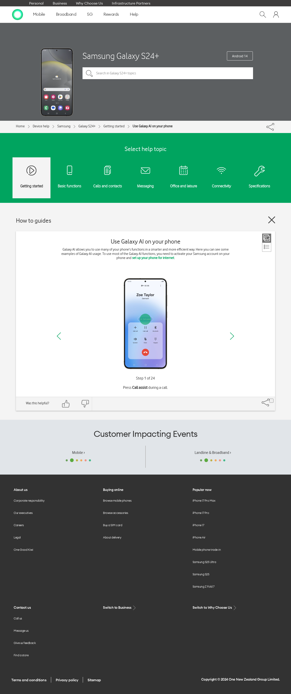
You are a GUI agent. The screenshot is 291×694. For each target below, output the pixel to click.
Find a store (21, 655)
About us (20, 490)
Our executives (23, 513)
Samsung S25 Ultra (204, 562)
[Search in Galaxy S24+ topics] (168, 73)
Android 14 (240, 56)
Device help (41, 126)
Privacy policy (67, 680)
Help (134, 14)
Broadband (66, 14)
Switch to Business (120, 607)
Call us (18, 618)
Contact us (22, 607)
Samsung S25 (201, 574)
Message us (21, 630)
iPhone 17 (198, 525)
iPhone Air (199, 537)
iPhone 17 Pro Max (204, 500)
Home (20, 126)
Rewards (111, 14)
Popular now (202, 490)
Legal (17, 537)
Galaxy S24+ (86, 126)
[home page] (17, 14)
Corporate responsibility (29, 500)
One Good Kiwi (23, 549)
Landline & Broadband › (213, 452)
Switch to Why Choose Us (215, 607)
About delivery (112, 537)
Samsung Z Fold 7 (203, 586)
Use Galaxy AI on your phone (153, 126)
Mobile (39, 14)
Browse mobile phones (117, 500)
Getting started (114, 126)
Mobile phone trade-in (207, 549)
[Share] (274, 125)
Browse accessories (115, 513)
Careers (19, 525)
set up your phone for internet (153, 258)
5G (90, 14)
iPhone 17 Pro (201, 513)
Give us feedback (25, 643)
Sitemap (94, 680)
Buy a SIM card (112, 525)
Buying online (113, 490)
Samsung (63, 126)
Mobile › (78, 452)
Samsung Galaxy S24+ (121, 56)
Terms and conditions (28, 680)
